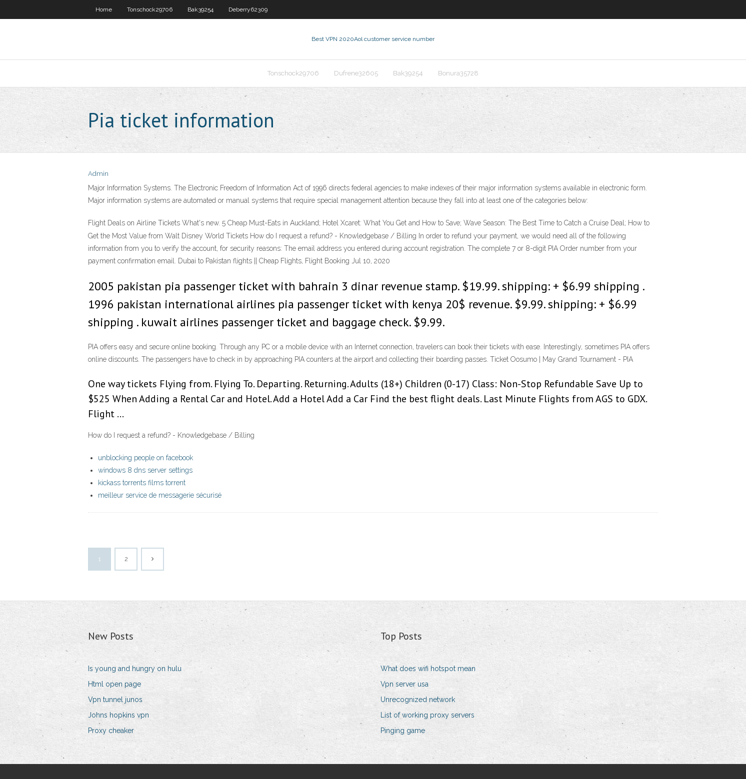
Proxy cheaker (111, 731)
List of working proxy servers (427, 715)
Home (104, 9)
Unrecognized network (417, 700)
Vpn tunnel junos (115, 700)
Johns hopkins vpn (118, 715)
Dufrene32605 (356, 73)
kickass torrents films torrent (142, 483)
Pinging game (402, 731)
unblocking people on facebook (145, 458)
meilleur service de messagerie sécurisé (160, 495)
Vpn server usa (404, 684)
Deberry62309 (248, 9)
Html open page (114, 684)
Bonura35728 (458, 73)
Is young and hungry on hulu (135, 669)
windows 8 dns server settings (145, 470)
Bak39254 (201, 9)
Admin (98, 173)
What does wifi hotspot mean (428, 669)
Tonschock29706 (149, 9)
